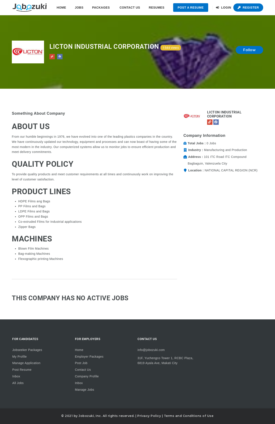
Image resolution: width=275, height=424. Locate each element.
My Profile (19, 356)
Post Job (81, 363)
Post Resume (22, 369)
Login (223, 7)
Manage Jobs (84, 389)
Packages (101, 7)
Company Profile (87, 376)
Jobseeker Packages (27, 350)
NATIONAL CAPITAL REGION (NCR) (231, 170)
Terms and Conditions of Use (189, 416)
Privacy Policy (149, 416)
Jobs (79, 7)
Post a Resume (191, 7)
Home (61, 7)
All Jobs (18, 383)
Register (248, 7)
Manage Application (26, 363)
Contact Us (129, 7)
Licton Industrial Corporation (224, 114)
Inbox (16, 376)
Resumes (157, 7)
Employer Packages (89, 356)
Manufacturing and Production (225, 150)
